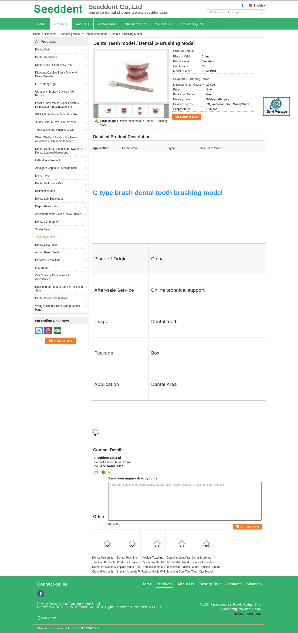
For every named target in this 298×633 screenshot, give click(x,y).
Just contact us (88, 628)
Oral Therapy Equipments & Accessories (52, 277)
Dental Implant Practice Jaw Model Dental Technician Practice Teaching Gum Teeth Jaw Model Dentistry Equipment (181, 569)
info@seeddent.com (246, 614)
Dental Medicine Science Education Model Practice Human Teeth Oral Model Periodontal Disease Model (205, 569)
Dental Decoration (46, 244)
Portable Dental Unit (47, 260)
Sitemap (253, 584)
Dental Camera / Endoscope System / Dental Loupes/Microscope (58, 150)
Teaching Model (70, 34)
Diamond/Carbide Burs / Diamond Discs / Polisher (56, 74)
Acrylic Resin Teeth (47, 252)
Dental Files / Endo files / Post (53, 65)
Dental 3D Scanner (47, 221)
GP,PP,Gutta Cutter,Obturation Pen (56, 114)
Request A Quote (191, 24)
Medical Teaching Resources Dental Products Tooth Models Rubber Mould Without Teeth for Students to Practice (156, 569)
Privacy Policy (47, 604)
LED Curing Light (45, 84)
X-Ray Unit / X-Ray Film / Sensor (55, 122)
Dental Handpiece (46, 57)
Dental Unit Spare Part (49, 183)
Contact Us (163, 24)
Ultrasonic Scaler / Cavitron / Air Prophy (54, 93)
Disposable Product (47, 206)
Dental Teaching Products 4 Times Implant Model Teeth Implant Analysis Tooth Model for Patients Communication (131, 569)
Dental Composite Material (51, 298)
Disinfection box (45, 191)
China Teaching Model (74, 604)
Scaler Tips (42, 229)
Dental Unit (42, 49)
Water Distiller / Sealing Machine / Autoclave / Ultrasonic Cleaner (56, 139)
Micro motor (42, 175)
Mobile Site (47, 618)
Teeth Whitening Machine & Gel (54, 129)
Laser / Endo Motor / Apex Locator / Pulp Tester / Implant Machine (57, 104)
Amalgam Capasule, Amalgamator (56, 168)
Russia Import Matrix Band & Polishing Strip (59, 288)
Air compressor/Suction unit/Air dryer (58, 214)
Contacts (233, 584)
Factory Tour (107, 24)
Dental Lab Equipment (49, 198)
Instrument (41, 267)
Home (41, 24)
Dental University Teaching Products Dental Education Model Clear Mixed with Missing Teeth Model (107, 567)
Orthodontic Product (47, 160)
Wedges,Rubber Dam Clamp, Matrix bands (57, 307)
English (258, 5)
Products (60, 24)
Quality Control (135, 24)
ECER (156, 607)
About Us (82, 24)
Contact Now (189, 117)
